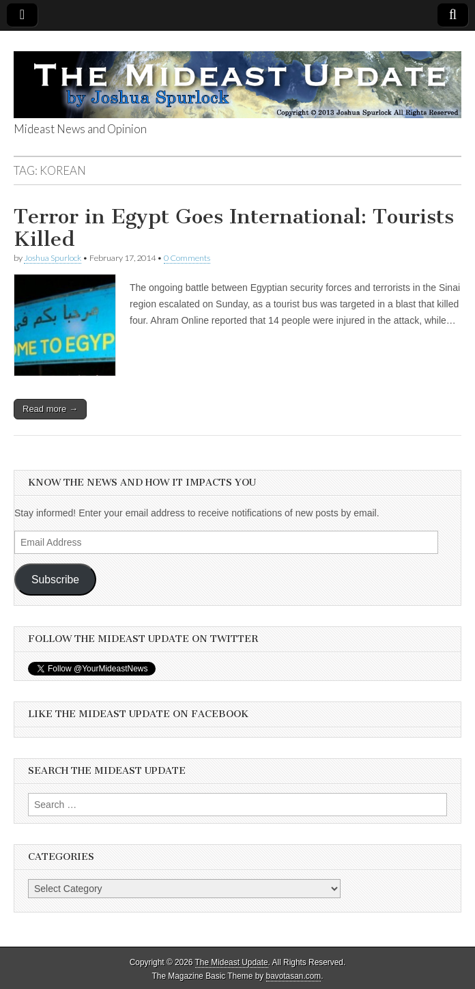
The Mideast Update (231, 962)
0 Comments (187, 258)
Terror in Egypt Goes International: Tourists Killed (234, 228)
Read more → (50, 409)
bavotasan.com (293, 976)
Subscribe (55, 579)
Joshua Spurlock (52, 258)
